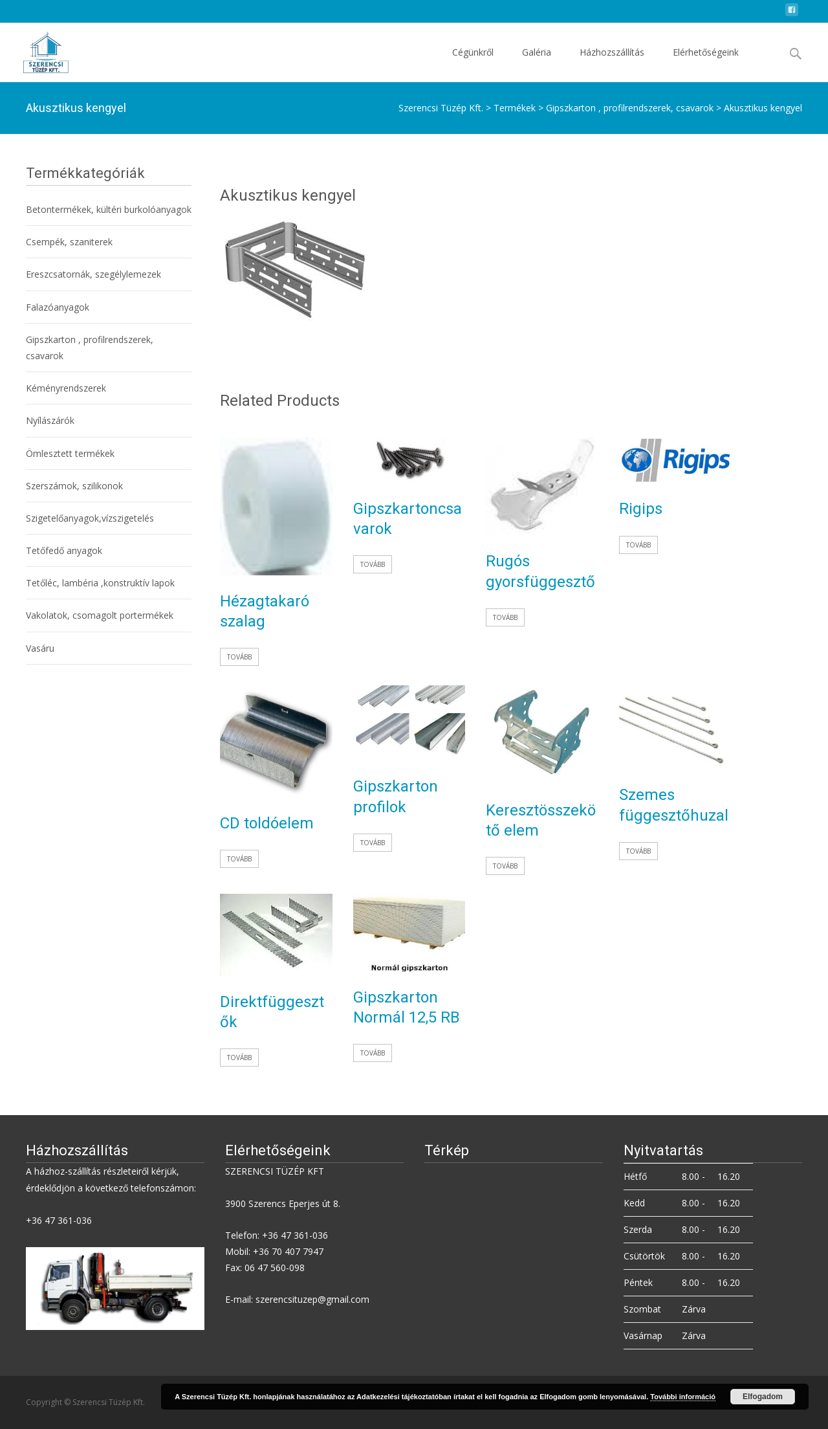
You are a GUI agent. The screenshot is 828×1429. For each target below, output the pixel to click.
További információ (682, 1397)
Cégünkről (473, 64)
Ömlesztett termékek (70, 453)
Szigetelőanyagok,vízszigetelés (90, 518)
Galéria (536, 64)
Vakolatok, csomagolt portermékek (99, 615)
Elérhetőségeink (706, 64)
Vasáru (40, 648)
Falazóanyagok (57, 307)
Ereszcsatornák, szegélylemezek (93, 274)
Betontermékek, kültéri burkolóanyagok (108, 209)
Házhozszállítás (612, 64)
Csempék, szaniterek (69, 242)
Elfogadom (763, 1396)
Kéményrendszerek (66, 388)
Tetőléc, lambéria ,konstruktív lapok (100, 583)
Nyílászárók (50, 420)
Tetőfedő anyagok (64, 550)
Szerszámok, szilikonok (74, 486)
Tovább (239, 656)
